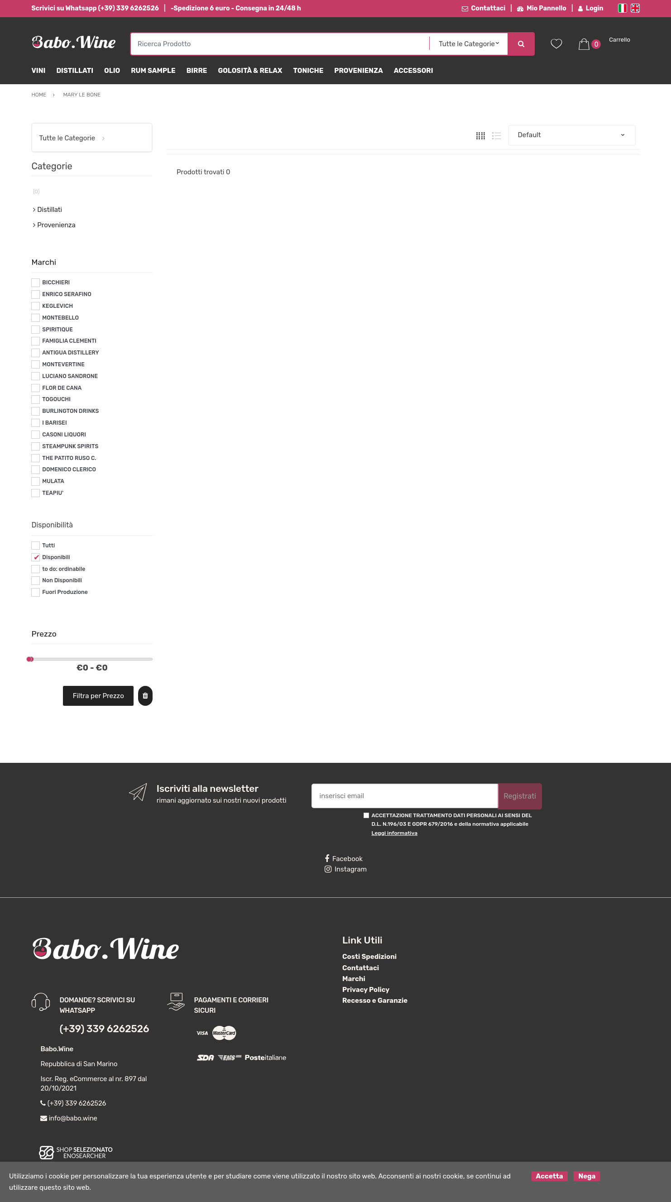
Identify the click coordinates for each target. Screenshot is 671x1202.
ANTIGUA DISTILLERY (70, 353)
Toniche (308, 71)
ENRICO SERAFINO (66, 294)
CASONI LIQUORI (64, 434)
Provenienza (358, 71)
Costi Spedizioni (369, 957)
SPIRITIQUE (57, 329)
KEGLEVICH (57, 306)
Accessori (413, 71)
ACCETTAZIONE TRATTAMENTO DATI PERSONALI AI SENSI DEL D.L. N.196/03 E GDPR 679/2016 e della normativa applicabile (452, 824)
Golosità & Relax (250, 71)
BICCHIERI (56, 282)
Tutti (48, 545)
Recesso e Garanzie (374, 1000)
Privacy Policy (365, 990)
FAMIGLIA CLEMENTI (69, 341)
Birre (197, 71)
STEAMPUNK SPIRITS (70, 446)
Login (591, 8)
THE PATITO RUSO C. (69, 458)
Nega (586, 1176)
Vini (38, 71)
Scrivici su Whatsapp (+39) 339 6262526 (94, 8)
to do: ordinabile (63, 569)
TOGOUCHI (56, 399)
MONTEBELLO (60, 318)
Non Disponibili (62, 580)
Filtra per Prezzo (98, 696)
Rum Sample (153, 71)
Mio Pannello (541, 8)
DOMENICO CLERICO (69, 469)
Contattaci (484, 8)
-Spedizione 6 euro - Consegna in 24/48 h (236, 8)
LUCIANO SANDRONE (70, 376)
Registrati (519, 796)
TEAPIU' (52, 493)
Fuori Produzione (64, 592)
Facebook (344, 859)
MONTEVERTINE (63, 364)
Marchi (353, 979)
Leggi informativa (394, 833)
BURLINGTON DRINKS (70, 411)
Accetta (549, 1176)
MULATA (53, 481)
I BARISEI (54, 423)
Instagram (346, 869)
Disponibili (56, 557)
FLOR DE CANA (61, 388)
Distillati (74, 71)
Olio (112, 71)
